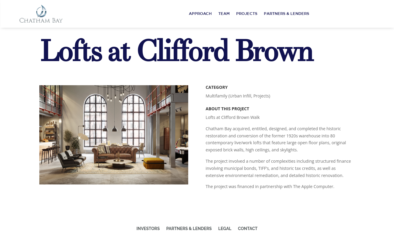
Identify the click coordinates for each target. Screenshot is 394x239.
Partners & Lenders (286, 14)
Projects (246, 14)
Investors (148, 228)
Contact (248, 228)
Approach (200, 14)
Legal (224, 228)
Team (224, 14)
